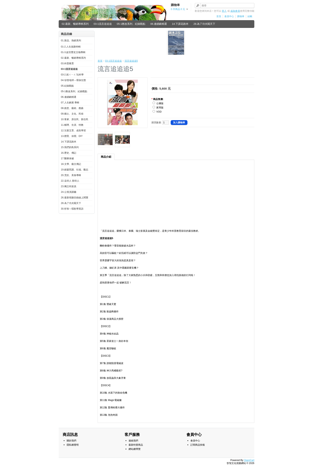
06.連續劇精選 (158, 23)
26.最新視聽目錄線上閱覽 (74, 197)
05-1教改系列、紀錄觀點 (131, 23)
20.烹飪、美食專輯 (71, 175)
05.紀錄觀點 (67, 85)
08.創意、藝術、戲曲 (72, 108)
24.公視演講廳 (68, 192)
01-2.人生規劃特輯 (71, 46)
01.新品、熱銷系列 (71, 40)
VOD (158, 111)
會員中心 (229, 16)
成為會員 (235, 11)
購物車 (240, 16)
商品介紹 (106, 156)
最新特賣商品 (136, 444)
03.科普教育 (67, 63)
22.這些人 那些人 (70, 180)
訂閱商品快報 (197, 444)
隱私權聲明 (73, 444)
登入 (224, 11)
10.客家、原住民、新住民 (74, 119)
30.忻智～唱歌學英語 (72, 208)
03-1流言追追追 (103, 23)
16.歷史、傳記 (68, 152)
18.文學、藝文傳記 (71, 164)
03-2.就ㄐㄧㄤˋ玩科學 (72, 74)
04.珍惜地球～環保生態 (73, 80)
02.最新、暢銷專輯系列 (75, 23)
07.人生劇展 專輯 (70, 102)
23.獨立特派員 (68, 186)
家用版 (159, 107)
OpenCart (249, 460)
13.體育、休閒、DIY (72, 136)
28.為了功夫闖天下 (204, 23)
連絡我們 (133, 440)
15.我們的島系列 (70, 147)
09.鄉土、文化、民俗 (72, 113)
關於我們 (71, 440)
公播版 (159, 103)
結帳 (250, 16)
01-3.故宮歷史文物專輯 (73, 52)
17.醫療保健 (67, 158)
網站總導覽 (135, 449)
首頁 (218, 16)
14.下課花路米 (180, 23)
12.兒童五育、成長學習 (73, 130)
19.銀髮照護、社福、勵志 (74, 169)
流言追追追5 (131, 60)
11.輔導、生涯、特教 (72, 125)
